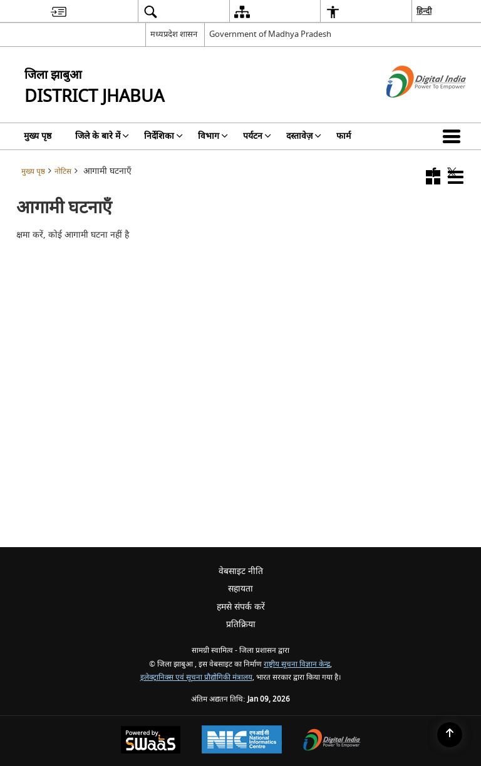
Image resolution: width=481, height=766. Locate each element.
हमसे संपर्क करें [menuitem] (241, 606)
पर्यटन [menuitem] (257, 136)
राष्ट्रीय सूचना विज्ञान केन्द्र (297, 664)
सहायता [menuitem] (240, 588)
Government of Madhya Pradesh (270, 34)
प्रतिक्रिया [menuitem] (241, 624)
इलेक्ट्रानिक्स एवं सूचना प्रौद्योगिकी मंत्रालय (196, 677)
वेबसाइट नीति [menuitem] (241, 571)
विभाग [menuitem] (213, 136)
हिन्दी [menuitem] (424, 11)
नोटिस (62, 171)
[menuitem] (58, 11)
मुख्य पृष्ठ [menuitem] (37, 136)
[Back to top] (449, 734)
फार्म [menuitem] (343, 136)
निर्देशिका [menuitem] (163, 136)
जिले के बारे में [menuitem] (102, 136)
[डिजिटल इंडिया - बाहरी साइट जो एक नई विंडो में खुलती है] (410, 108)
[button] (454, 136)
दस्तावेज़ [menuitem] (303, 136)
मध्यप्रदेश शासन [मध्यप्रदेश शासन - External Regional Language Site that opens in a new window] (173, 34)
